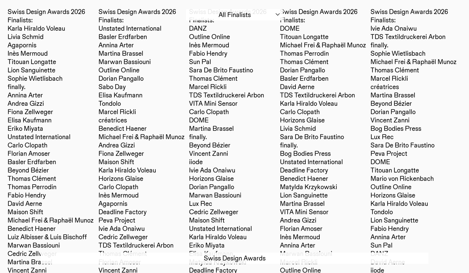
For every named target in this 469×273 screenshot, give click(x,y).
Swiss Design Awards (235, 258)
